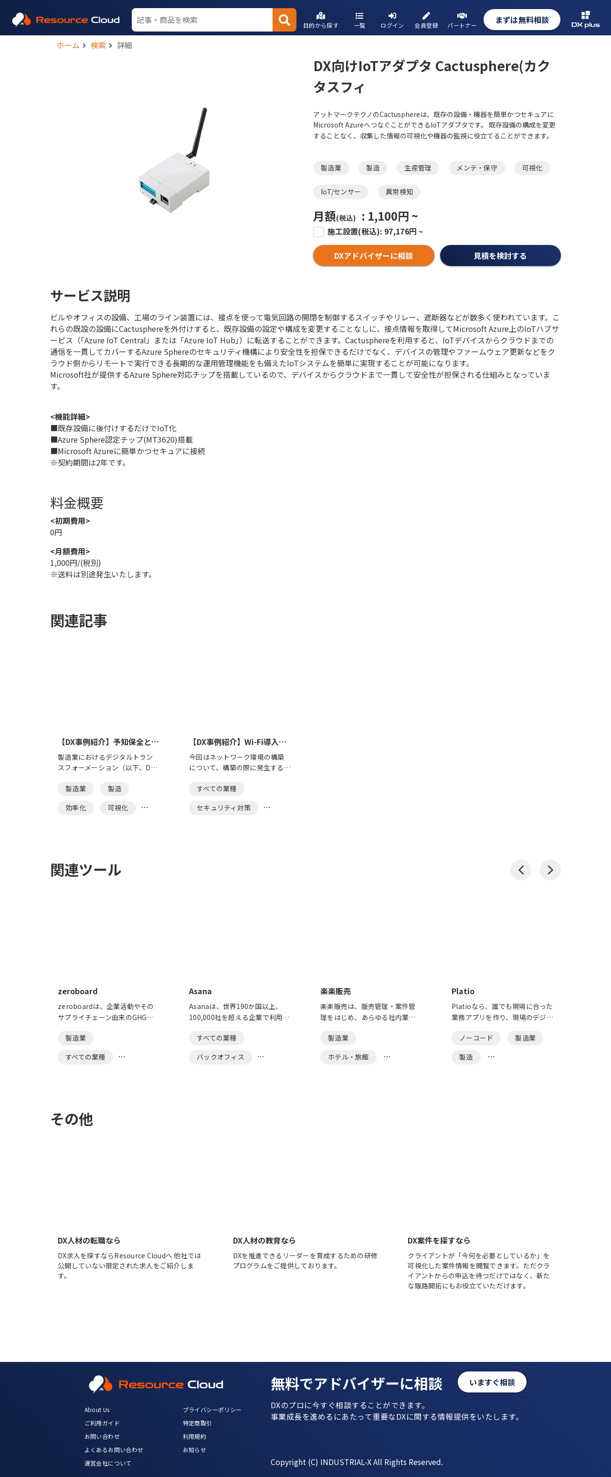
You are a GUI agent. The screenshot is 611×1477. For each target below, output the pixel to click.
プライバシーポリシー (212, 1409)
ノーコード (476, 1037)
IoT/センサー (341, 191)
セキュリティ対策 (224, 807)
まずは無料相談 (522, 19)
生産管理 (418, 167)
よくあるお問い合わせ (114, 1449)
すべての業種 (217, 788)
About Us (97, 1409)
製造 (373, 167)
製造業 (331, 167)
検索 (98, 45)
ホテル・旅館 (348, 1057)
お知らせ (195, 1449)
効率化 (75, 807)
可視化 (532, 167)
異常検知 (399, 191)
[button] (520, 870)
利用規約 (195, 1436)
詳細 (125, 45)
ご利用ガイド (102, 1423)
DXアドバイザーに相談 (373, 255)
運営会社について (108, 1463)
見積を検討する (500, 255)
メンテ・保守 (476, 167)
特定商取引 (197, 1423)
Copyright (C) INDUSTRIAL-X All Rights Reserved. (357, 1461)
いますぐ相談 (492, 1382)
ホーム (68, 45)
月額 (334, 215)
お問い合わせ (102, 1436)
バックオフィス (220, 1057)
